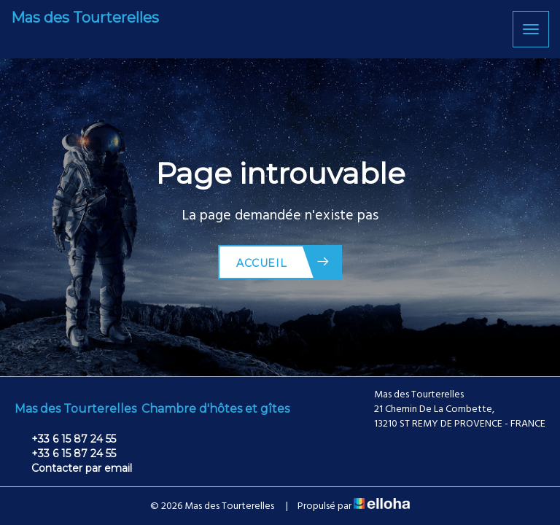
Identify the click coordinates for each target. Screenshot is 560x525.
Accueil (283, 262)
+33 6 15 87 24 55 (65, 439)
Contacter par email (73, 468)
